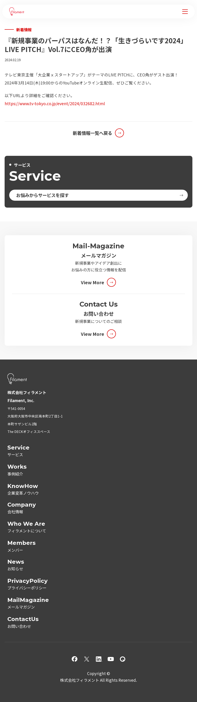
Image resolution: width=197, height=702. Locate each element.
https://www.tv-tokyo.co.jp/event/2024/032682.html (55, 103)
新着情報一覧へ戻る (92, 133)
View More (92, 282)
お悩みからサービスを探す (42, 195)
